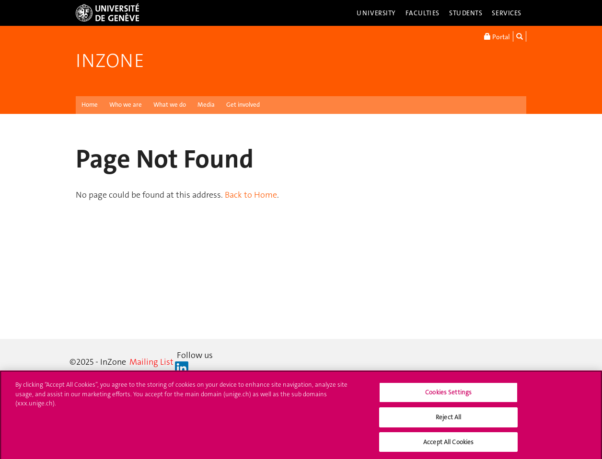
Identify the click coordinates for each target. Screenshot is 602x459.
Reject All (448, 419)
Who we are (125, 105)
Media (206, 105)
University (376, 13)
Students (466, 13)
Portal (497, 36)
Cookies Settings (448, 394)
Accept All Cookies (448, 444)
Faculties (422, 13)
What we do (169, 105)
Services (506, 13)
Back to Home (251, 195)
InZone (110, 60)
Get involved (243, 105)
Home (89, 105)
